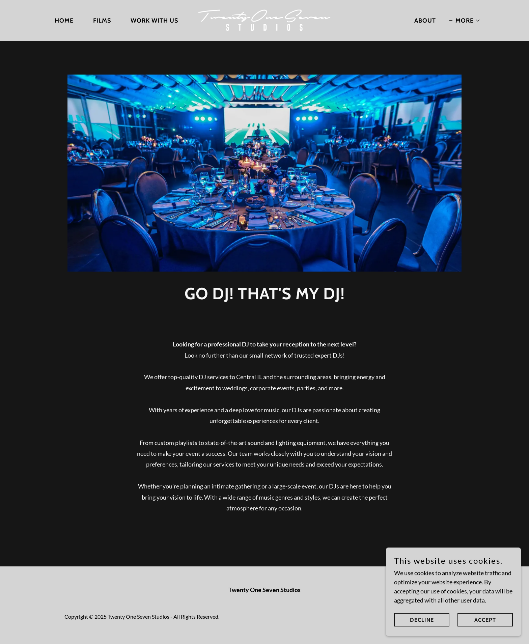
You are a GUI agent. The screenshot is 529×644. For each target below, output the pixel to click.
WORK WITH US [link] (154, 20)
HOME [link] (64, 20)
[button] (464, 21)
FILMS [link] (102, 20)
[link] (264, 19)
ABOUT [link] (425, 20)
